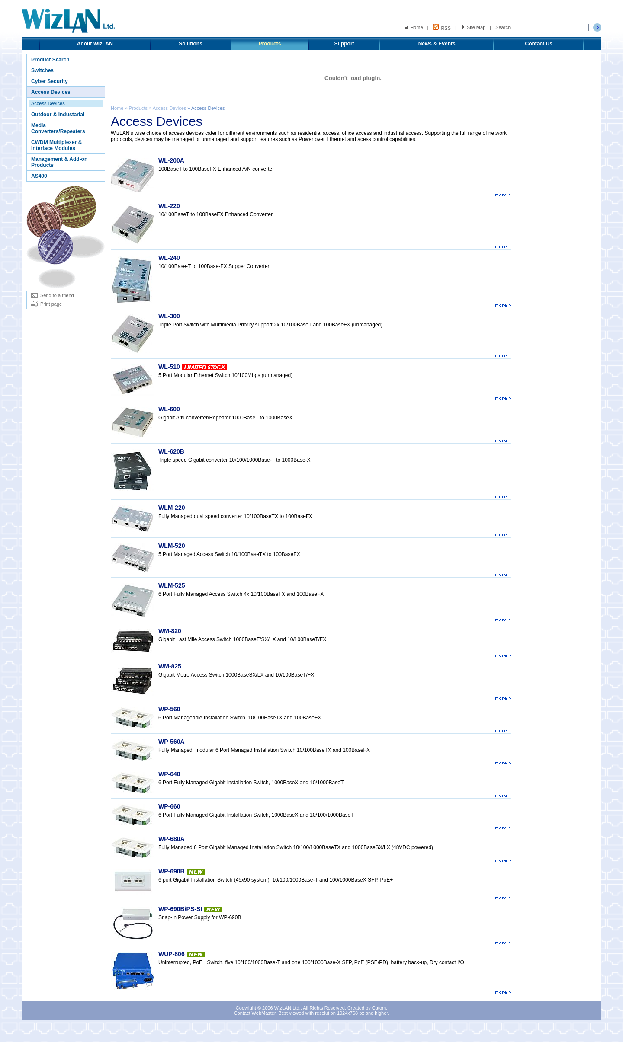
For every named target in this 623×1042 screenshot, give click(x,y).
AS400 (39, 176)
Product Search (50, 60)
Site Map (473, 27)
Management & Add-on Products (59, 162)
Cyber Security (49, 81)
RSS (442, 27)
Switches (42, 70)
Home (413, 27)
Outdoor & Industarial (57, 115)
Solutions (190, 44)
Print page (46, 304)
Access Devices (51, 92)
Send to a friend (52, 295)
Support (344, 44)
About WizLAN (95, 44)
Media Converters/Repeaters (58, 128)
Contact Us (538, 44)
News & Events (437, 44)
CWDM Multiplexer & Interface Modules (56, 145)
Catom (379, 1007)
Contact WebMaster (255, 1013)
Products (269, 44)
